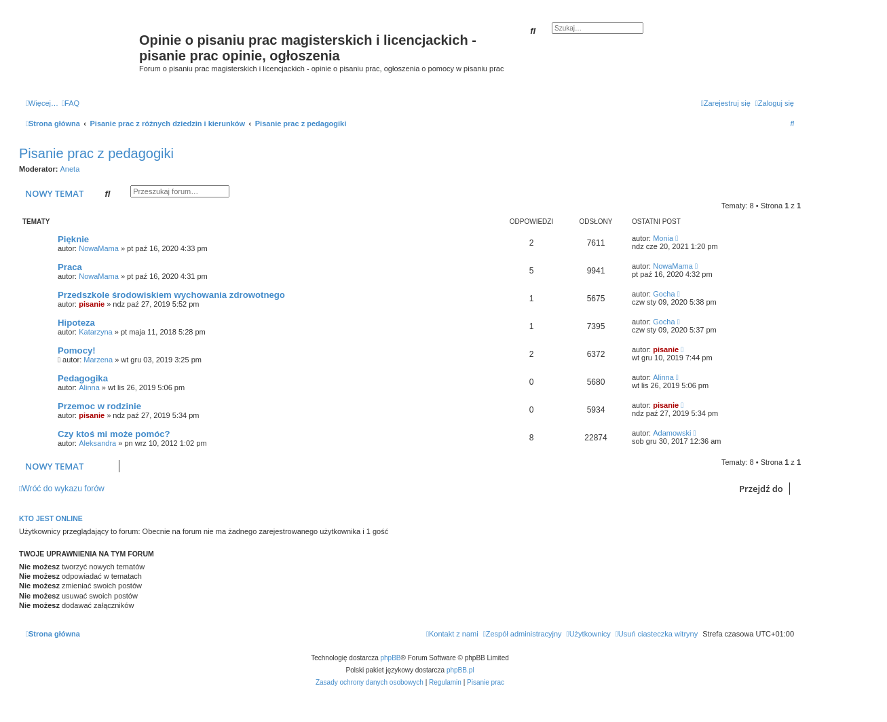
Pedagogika (83, 378)
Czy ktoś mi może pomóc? (114, 434)
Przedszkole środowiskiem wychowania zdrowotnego (171, 295)
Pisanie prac (485, 682)
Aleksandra (97, 443)
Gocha (664, 294)
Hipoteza (76, 323)
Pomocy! (77, 350)
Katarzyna (96, 332)
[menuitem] (70, 103)
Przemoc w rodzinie (99, 406)
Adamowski (672, 433)
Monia (663, 238)
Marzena (98, 360)
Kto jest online (51, 518)
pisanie (92, 304)
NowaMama (99, 248)
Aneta (70, 169)
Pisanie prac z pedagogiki (96, 153)
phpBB (391, 658)
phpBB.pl (460, 670)
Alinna (89, 387)
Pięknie (73, 239)
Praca (70, 267)
